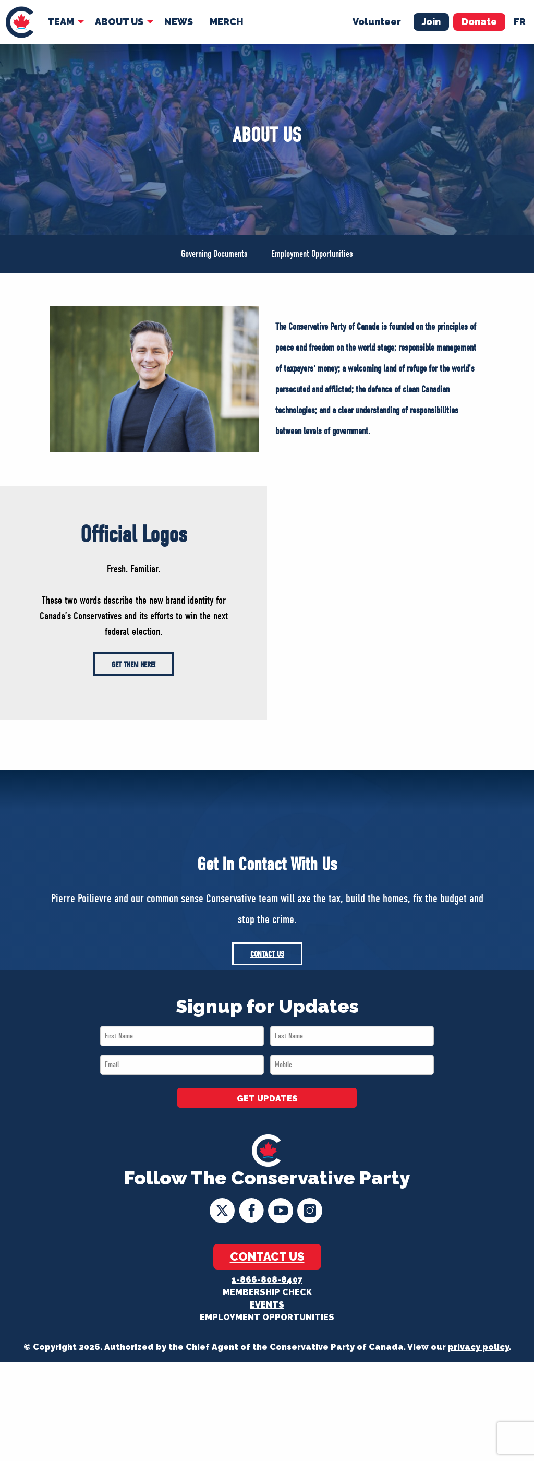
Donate (479, 21)
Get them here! (133, 664)
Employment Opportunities (312, 253)
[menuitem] (19, 22)
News (178, 21)
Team (60, 21)
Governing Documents (214, 253)
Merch (227, 21)
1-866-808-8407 (267, 1280)
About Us (119, 21)
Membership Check (267, 1292)
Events (267, 1305)
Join (431, 21)
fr (520, 21)
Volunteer (377, 21)
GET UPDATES (267, 1099)
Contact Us (267, 954)
